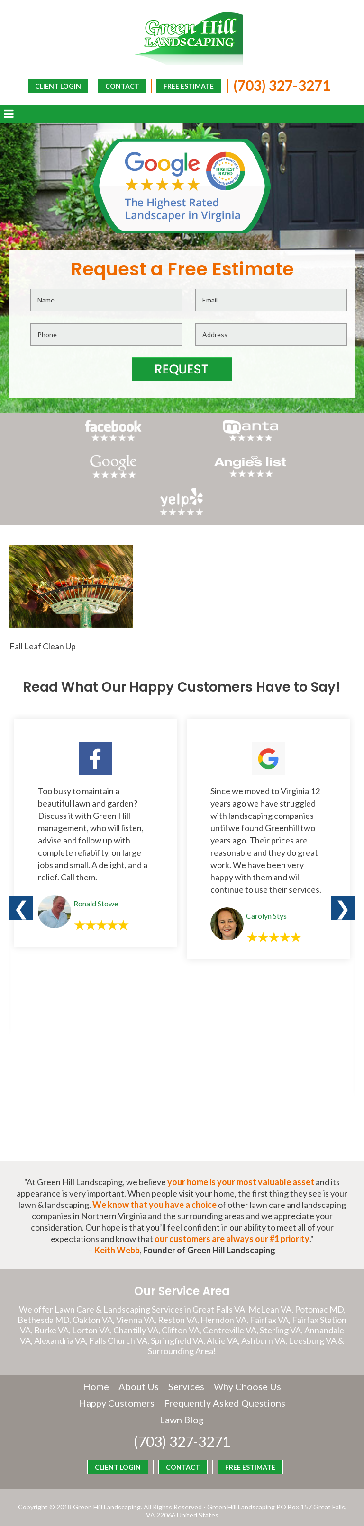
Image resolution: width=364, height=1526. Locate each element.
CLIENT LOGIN (201, 101)
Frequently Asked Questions (155, 1399)
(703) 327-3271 (279, 84)
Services (186, 1366)
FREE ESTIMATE (186, 85)
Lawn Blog (248, 1399)
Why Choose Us (247, 1366)
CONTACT (120, 85)
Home (96, 1366)
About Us (138, 1366)
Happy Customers (182, 1382)
